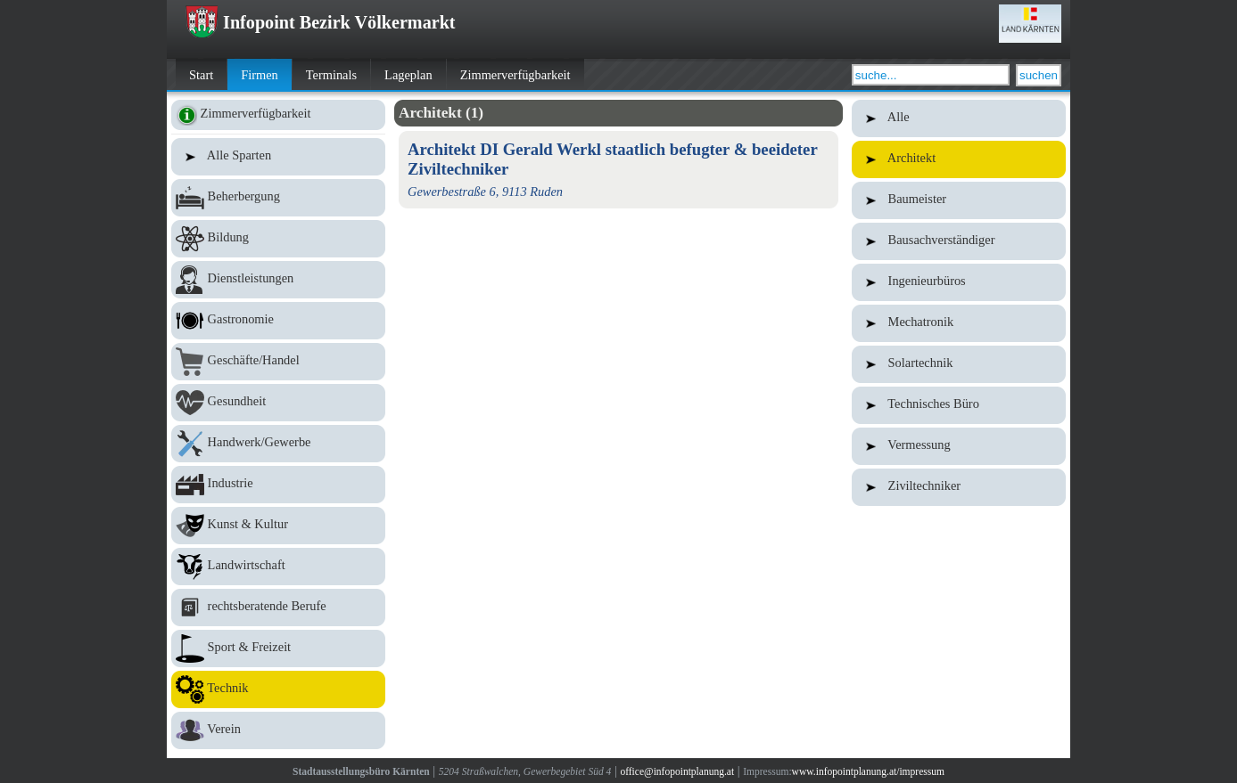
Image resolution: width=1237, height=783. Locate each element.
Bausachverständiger (959, 241)
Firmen (259, 75)
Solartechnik (959, 364)
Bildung (278, 238)
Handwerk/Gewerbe (278, 443)
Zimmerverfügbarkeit (515, 75)
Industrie (278, 484)
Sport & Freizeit (278, 648)
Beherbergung (278, 197)
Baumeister (959, 200)
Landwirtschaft (278, 566)
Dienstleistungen (278, 279)
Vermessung (959, 446)
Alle (959, 118)
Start (201, 75)
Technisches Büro (959, 405)
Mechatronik (959, 323)
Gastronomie (278, 320)
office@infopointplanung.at (677, 771)
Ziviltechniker (959, 487)
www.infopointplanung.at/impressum (868, 771)
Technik (278, 689)
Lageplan (408, 75)
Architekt (959, 159)
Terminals (331, 75)
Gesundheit (278, 402)
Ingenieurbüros (959, 282)
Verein (278, 730)
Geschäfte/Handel (278, 361)
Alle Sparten (278, 156)
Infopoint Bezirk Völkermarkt (320, 22)
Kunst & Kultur (278, 525)
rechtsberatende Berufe (278, 607)
